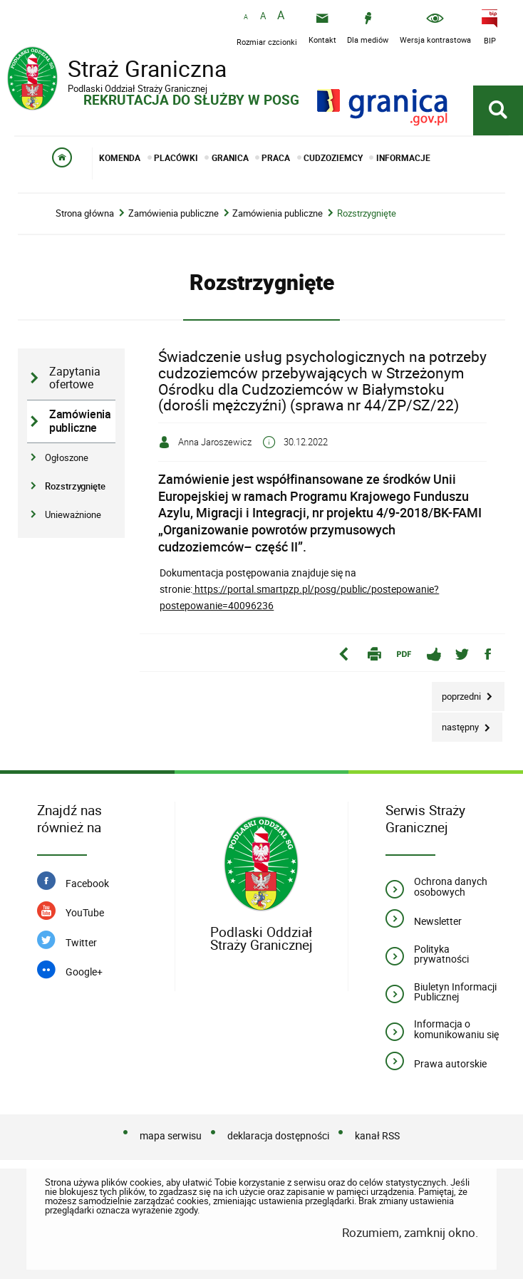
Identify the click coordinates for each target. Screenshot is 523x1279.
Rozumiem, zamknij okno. (410, 1232)
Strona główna (85, 213)
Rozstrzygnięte (366, 213)
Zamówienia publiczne (173, 213)
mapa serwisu (171, 1135)
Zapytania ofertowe (74, 378)
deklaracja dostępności (278, 1135)
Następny (456, 723)
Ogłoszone (66, 457)
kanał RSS (377, 1135)
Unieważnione (73, 514)
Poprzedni (457, 692)
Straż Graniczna (121, 70)
